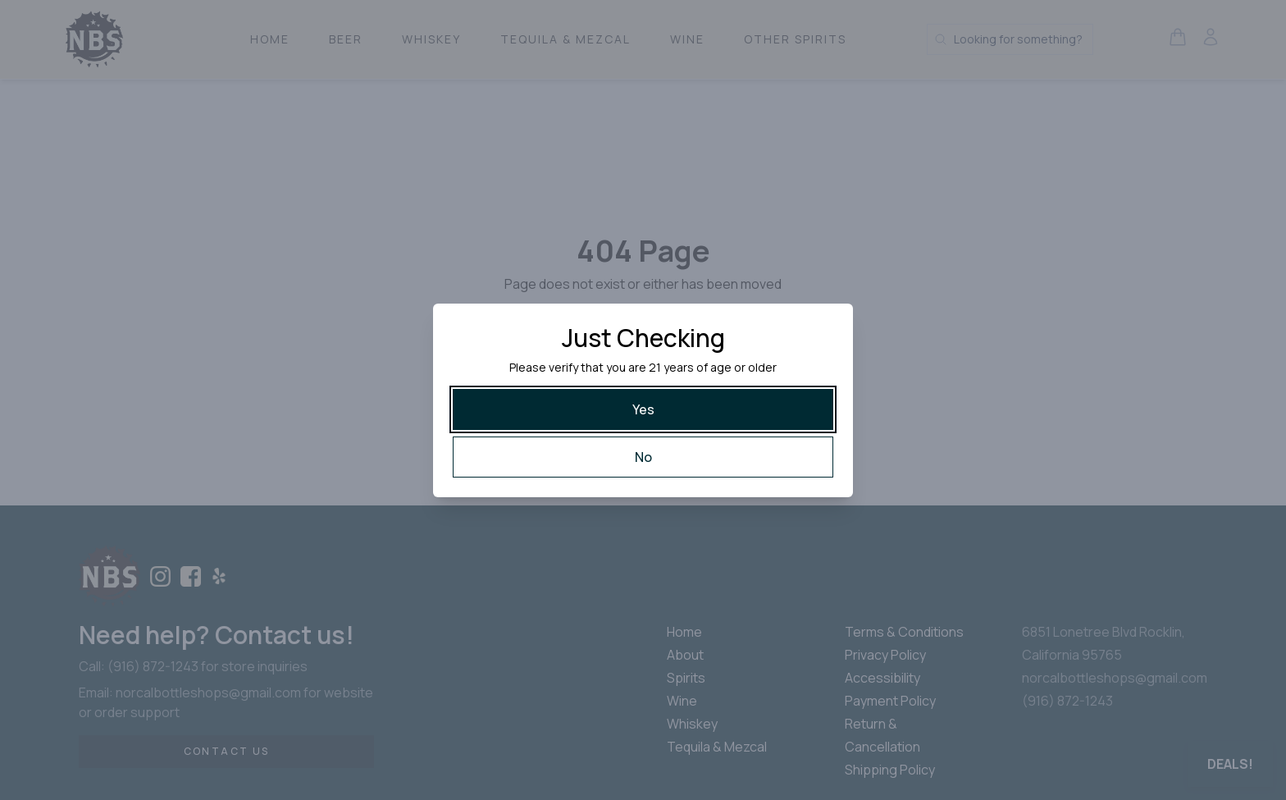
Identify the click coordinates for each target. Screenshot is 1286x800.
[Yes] (643, 409)
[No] (643, 457)
